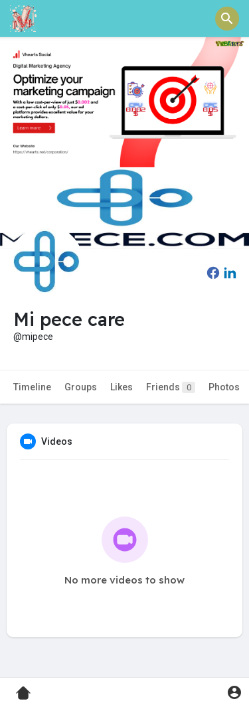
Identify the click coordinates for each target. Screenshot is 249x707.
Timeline (32, 387)
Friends (170, 387)
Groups (80, 387)
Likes (121, 387)
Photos (224, 387)
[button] (227, 19)
